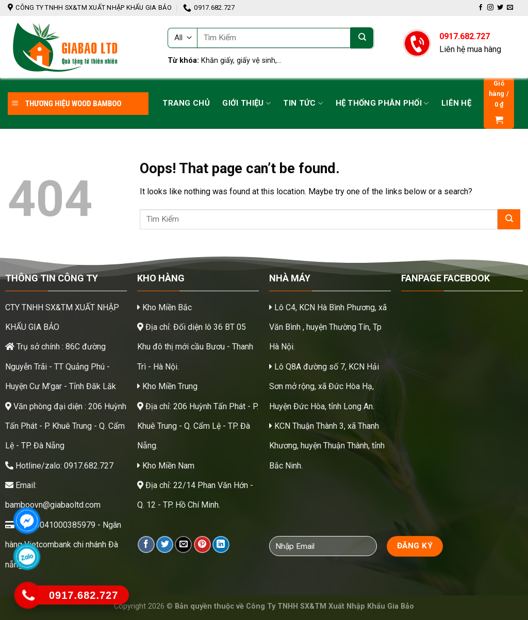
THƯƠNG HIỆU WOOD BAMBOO (66, 103)
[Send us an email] (510, 7)
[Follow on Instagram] (490, 7)
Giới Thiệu (246, 103)
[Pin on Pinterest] (202, 544)
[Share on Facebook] (146, 544)
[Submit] (362, 37)
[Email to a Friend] (183, 544)
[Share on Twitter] (164, 544)
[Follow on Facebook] (480, 7)
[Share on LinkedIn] (220, 544)
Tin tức (303, 103)
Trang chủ (186, 103)
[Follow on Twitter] (500, 7)
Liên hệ (456, 103)
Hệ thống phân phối (382, 103)
